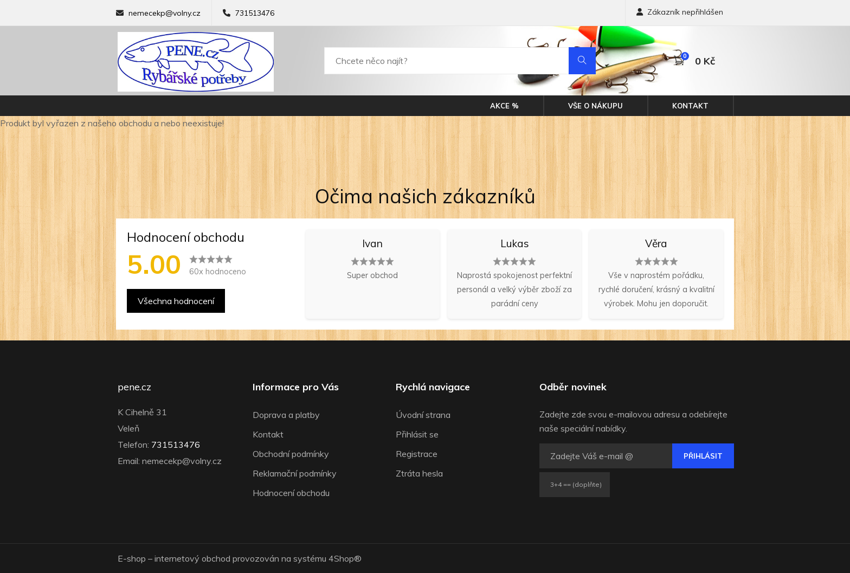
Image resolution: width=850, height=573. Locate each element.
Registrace (416, 453)
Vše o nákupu (595, 105)
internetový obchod (192, 558)
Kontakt (690, 105)
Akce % (504, 105)
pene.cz (134, 387)
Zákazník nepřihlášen (679, 12)
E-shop (132, 558)
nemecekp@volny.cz (164, 13)
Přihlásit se (417, 434)
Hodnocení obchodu (291, 492)
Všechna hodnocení (176, 300)
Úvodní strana (423, 414)
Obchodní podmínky (291, 453)
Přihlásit (703, 456)
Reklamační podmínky (295, 473)
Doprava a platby (286, 414)
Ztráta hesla (419, 473)
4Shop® (345, 558)
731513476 (254, 13)
